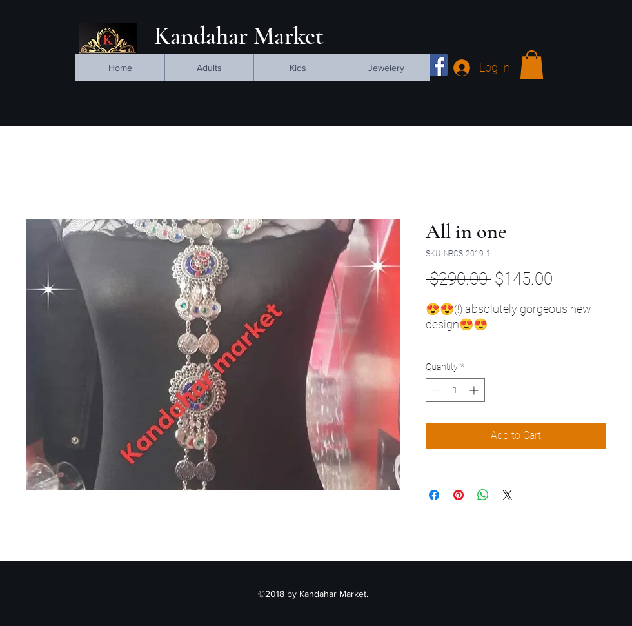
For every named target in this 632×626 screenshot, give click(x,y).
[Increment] (475, 390)
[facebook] (437, 65)
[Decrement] (436, 390)
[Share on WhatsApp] (483, 495)
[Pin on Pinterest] (458, 495)
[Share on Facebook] (434, 495)
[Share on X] (507, 495)
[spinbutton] (455, 390)
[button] (532, 64)
